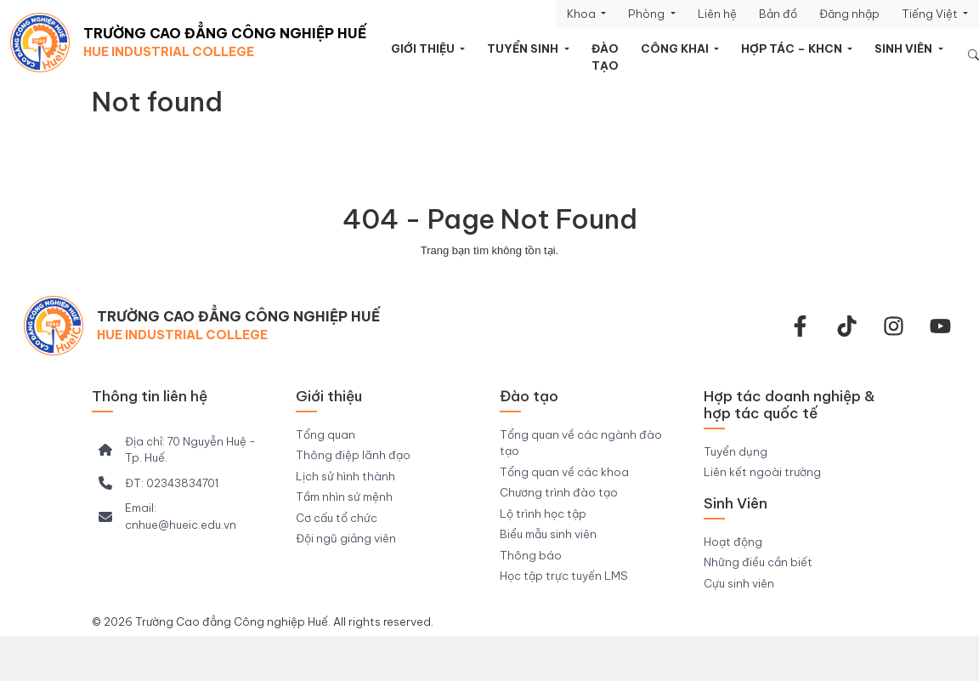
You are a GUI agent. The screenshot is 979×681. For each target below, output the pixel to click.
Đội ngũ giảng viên (346, 538)
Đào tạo (605, 57)
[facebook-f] (800, 326)
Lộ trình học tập (543, 513)
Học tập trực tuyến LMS (564, 575)
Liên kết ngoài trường (762, 472)
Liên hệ (717, 13)
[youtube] (940, 326)
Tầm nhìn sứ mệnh (344, 496)
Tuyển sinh (524, 48)
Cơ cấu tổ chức (336, 518)
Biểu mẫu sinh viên (548, 534)
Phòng (647, 13)
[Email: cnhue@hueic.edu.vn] (184, 516)
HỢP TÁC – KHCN (793, 48)
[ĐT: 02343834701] (158, 483)
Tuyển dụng (735, 451)
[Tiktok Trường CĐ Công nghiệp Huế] (847, 326)
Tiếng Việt (931, 13)
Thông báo (531, 555)
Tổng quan (325, 434)
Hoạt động (733, 541)
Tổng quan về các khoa (564, 472)
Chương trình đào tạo (559, 492)
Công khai (676, 48)
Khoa (582, 13)
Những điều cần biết (758, 562)
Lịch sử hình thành (345, 476)
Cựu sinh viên (739, 583)
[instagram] (893, 326)
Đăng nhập (849, 13)
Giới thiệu (424, 48)
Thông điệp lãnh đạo (353, 455)
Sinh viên (904, 48)
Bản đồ (778, 13)
